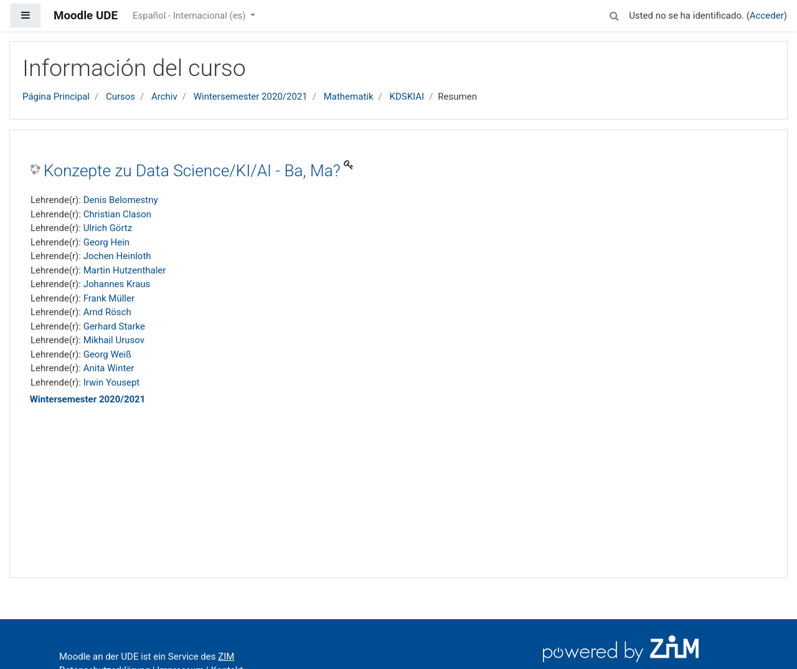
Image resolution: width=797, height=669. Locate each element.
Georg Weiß (107, 354)
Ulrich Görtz (108, 228)
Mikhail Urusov (113, 340)
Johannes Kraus (117, 284)
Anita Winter (108, 368)
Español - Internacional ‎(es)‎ (190, 15)
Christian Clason (117, 214)
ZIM (226, 656)
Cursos (120, 96)
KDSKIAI (406, 96)
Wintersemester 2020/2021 (251, 96)
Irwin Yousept (111, 382)
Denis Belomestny (120, 200)
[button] (614, 14)
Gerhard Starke (114, 326)
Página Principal (56, 96)
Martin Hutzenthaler (124, 270)
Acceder (767, 15)
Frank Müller (108, 298)
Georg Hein (106, 242)
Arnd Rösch (107, 312)
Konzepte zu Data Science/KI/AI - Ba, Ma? (192, 170)
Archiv (164, 96)
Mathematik (349, 96)
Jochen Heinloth (117, 256)
